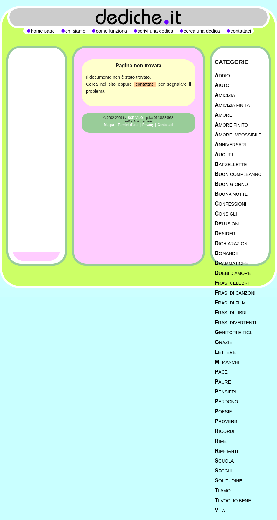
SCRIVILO (135, 118)
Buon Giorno (231, 184)
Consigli (226, 214)
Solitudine (228, 481)
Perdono (226, 402)
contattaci (145, 84)
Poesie (223, 411)
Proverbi (226, 421)
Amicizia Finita (232, 105)
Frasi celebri (232, 283)
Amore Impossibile (238, 135)
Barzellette (231, 164)
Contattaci (165, 125)
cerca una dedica (202, 30)
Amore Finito (231, 125)
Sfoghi (223, 471)
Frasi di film (230, 303)
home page (43, 30)
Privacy (148, 125)
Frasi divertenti (235, 322)
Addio (222, 75)
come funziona (111, 30)
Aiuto (222, 85)
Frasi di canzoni (235, 293)
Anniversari (230, 145)
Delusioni (227, 224)
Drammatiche (231, 263)
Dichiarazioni (232, 243)
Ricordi (224, 431)
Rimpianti (226, 451)
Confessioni (230, 204)
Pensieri (225, 392)
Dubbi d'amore (233, 273)
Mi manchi (227, 362)
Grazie (223, 342)
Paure (223, 382)
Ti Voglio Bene (233, 500)
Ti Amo (223, 490)
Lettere (225, 352)
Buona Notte (231, 194)
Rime (221, 441)
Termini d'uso (128, 125)
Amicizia (225, 95)
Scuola (224, 461)
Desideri (226, 234)
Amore (223, 115)
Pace (221, 372)
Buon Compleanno (238, 174)
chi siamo (75, 30)
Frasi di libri (230, 313)
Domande (226, 253)
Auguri (224, 154)
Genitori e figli (234, 332)
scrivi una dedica (155, 30)
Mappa (109, 125)
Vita (220, 510)
